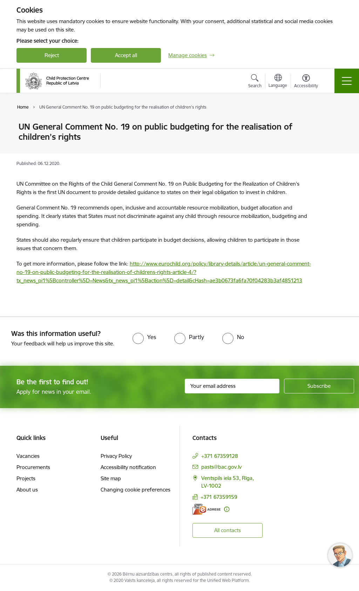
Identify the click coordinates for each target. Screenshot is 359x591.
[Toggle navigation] (346, 81)
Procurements (33, 467)
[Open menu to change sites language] (278, 82)
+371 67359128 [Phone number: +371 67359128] (219, 456)
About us (27, 489)
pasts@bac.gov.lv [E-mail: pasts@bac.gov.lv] (221, 466)
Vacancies (28, 456)
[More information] (226, 509)
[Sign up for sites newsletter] (319, 386)
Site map (111, 478)
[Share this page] (332, 141)
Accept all (126, 55)
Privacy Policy (116, 456)
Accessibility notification (128, 467)
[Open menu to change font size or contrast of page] (306, 82)
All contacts (227, 530)
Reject (52, 55)
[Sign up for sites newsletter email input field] (232, 386)
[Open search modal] (255, 82)
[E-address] (206, 509)
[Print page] (332, 123)
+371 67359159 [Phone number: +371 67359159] (219, 497)
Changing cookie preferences (135, 489)
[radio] (144, 337)
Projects (25, 478)
